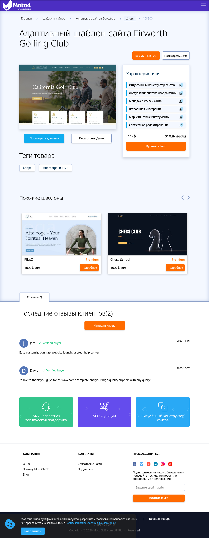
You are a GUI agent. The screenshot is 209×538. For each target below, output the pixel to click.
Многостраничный (55, 168)
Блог (26, 474)
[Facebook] (134, 464)
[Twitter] (141, 464)
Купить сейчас (156, 146)
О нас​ (27, 464)
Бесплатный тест (146, 55)
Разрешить (32, 531)
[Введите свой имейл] (159, 487)
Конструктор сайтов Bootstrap (95, 18)
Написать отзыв (104, 325)
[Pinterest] (170, 464)
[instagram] (163, 464)
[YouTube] (148, 464)
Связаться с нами (90, 464)
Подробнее (89, 268)
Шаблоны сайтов (53, 18)
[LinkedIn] (156, 464)
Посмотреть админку (44, 138)
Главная (26, 18)
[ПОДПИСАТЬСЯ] (159, 498)
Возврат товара (159, 519)
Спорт (130, 19)
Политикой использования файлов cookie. (91, 523)
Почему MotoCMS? (35, 469)
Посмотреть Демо (175, 55)
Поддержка (85, 469)
